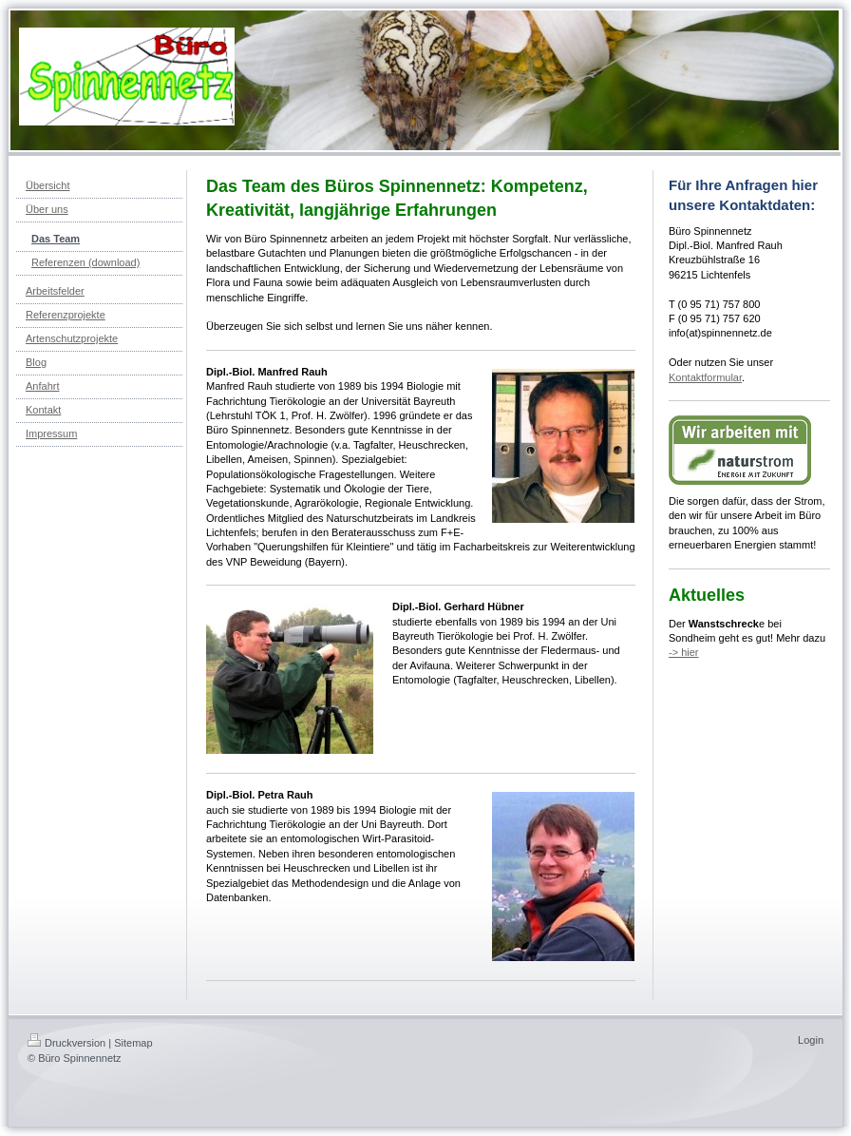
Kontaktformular (705, 377)
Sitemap (133, 1043)
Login (810, 1040)
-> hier (684, 652)
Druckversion (66, 1043)
